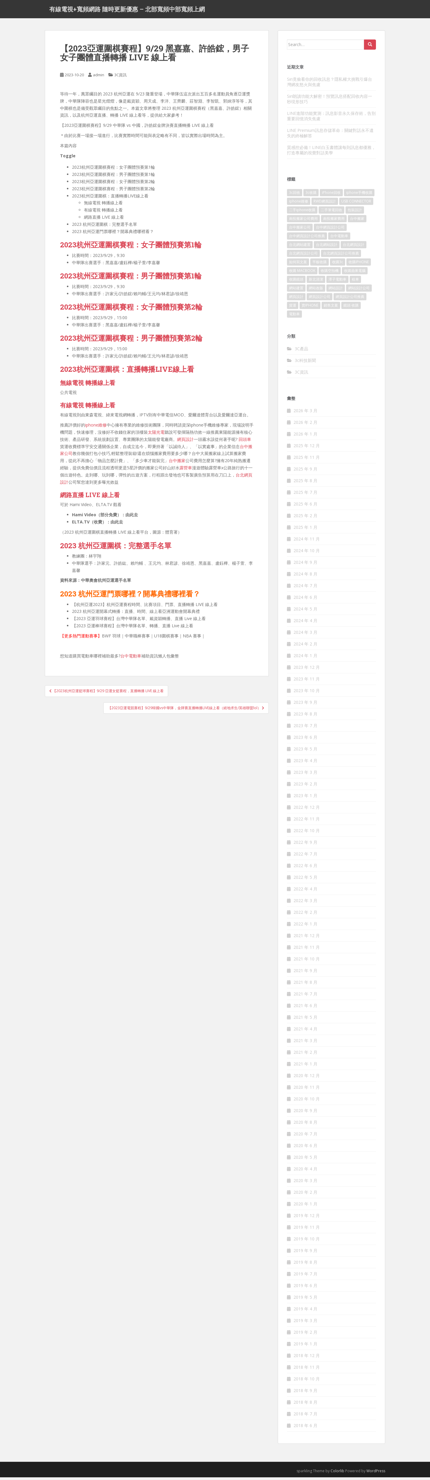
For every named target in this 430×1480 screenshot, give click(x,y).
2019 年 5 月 (305, 1300)
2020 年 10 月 (307, 1102)
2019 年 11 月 (307, 1230)
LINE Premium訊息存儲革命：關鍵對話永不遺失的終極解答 (330, 135)
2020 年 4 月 (305, 1172)
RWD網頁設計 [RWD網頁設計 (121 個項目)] (325, 204)
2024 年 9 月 (305, 565)
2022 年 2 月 (305, 915)
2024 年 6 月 (305, 600)
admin (98, 77)
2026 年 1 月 (305, 437)
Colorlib (337, 1473)
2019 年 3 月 (305, 1323)
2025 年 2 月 (305, 518)
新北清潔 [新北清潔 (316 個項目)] (316, 282)
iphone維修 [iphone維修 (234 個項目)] (298, 204)
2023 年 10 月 (307, 693)
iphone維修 (96, 428)
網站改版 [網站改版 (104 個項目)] (316, 290)
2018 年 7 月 (305, 1417)
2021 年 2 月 (305, 1055)
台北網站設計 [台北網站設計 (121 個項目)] (326, 247)
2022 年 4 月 (305, 892)
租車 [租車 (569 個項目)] (355, 282)
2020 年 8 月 (305, 1125)
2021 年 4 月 (305, 1032)
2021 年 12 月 (307, 938)
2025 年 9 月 (305, 472)
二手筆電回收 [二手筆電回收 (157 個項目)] (331, 212)
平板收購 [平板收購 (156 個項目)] (319, 264)
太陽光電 (156, 435)
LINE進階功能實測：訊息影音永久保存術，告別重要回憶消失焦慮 (331, 118)
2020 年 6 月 (305, 1148)
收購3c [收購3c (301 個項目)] (337, 264)
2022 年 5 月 (305, 880)
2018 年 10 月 (307, 1382)
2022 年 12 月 (307, 810)
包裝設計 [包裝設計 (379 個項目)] (355, 212)
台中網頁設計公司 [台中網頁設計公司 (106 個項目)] (330, 230)
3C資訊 (120, 77)
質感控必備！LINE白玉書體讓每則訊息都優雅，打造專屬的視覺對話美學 (331, 152)
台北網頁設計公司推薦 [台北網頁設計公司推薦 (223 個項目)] (341, 256)
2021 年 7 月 (305, 997)
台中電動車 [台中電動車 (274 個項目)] (339, 238)
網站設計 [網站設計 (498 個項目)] (335, 290)
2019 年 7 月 (305, 1277)
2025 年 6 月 (305, 507)
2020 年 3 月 (305, 1183)
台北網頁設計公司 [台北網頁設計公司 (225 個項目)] (303, 256)
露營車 (185, 470)
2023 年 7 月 (305, 728)
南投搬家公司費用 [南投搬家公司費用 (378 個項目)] (303, 221)
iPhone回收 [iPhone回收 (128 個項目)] (331, 195)
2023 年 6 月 (305, 740)
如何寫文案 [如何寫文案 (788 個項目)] (298, 264)
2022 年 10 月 (307, 833)
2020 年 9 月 (305, 1113)
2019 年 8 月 (305, 1265)
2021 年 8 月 (305, 985)
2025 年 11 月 (307, 460)
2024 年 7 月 (305, 588)
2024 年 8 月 (305, 577)
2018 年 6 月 (305, 1428)
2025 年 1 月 (305, 530)
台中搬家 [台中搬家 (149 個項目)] (357, 221)
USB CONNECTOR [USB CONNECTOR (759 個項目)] (356, 204)
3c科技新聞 (305, 363)
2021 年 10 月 (307, 962)
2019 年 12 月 (307, 1218)
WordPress (375, 1473)
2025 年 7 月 (305, 495)
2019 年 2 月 (305, 1335)
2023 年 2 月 (305, 787)
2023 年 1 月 (305, 798)
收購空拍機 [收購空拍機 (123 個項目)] (330, 273)
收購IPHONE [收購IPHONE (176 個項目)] (358, 264)
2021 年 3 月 (305, 1043)
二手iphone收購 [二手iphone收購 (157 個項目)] (302, 212)
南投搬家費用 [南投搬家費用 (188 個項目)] (334, 221)
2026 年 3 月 (305, 413)
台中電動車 (130, 659)
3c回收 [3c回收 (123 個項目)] (294, 195)
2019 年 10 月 (307, 1242)
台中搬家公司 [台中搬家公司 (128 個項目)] (300, 230)
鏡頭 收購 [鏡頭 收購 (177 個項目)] (351, 308)
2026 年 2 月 (305, 425)
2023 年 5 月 (305, 752)
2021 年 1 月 (305, 1067)
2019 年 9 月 (305, 1253)
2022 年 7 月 (305, 857)
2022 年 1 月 (305, 927)
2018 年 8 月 (305, 1405)
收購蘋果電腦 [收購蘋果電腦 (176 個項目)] (355, 273)
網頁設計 (185, 442)
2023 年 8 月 (305, 717)
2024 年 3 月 (305, 635)
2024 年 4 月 (305, 623)
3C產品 (301, 351)
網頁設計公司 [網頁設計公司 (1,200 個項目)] (319, 299)
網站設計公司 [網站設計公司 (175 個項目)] (359, 290)
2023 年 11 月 (307, 682)
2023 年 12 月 (307, 670)
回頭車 (245, 442)
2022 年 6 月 (305, 868)
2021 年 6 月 (305, 1008)
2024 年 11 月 (307, 542)
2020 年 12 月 (307, 1078)
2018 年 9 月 (305, 1393)
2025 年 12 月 (307, 448)
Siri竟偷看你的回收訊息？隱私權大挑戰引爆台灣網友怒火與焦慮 (329, 84)
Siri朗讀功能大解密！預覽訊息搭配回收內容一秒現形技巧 (329, 101)
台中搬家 (177, 463)
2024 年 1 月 (305, 658)
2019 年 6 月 (305, 1288)
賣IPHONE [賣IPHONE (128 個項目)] (310, 308)
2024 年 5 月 (305, 612)
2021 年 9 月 (305, 973)
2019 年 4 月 (305, 1312)
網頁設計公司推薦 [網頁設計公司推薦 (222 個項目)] (350, 299)
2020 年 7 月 (305, 1137)
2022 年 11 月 (307, 822)
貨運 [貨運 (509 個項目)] (292, 308)
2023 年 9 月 (305, 705)
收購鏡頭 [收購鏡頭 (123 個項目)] (296, 282)
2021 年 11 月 (307, 950)
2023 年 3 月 (305, 775)
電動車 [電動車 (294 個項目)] (294, 316)
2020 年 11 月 (307, 1090)
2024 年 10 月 (307, 553)
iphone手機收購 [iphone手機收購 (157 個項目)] (359, 195)
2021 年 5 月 (305, 1020)
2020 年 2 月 (305, 1195)
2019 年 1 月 (305, 1347)
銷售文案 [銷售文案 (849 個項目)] (331, 308)
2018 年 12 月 (307, 1358)
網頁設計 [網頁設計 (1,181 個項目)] (296, 299)
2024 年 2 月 (305, 647)
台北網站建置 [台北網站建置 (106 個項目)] (300, 247)
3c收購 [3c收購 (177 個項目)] (311, 195)
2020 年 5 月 (305, 1160)
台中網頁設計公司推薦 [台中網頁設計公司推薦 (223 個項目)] (307, 238)
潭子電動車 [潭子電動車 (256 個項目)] (337, 282)
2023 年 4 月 (305, 763)
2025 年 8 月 (305, 483)
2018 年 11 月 (307, 1370)
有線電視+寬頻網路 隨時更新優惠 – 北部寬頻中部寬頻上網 (127, 10)
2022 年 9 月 (305, 845)
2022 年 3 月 (305, 903)
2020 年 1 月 (305, 1207)
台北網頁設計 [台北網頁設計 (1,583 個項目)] (353, 247)
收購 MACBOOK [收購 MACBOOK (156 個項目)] (302, 273)
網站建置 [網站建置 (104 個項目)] (296, 290)
